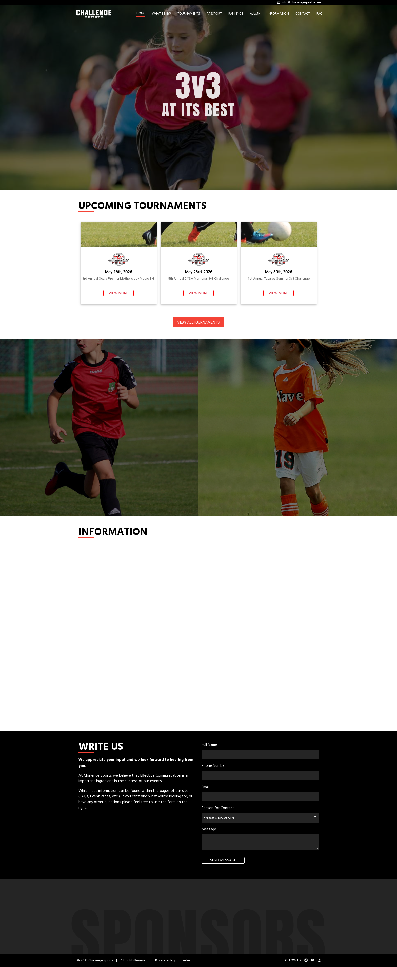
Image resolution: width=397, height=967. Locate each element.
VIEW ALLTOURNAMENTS (198, 322)
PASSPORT (214, 13)
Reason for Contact (218, 808)
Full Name (209, 745)
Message (209, 829)
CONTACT (302, 13)
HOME (140, 13)
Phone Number (214, 766)
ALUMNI (255, 13)
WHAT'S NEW (161, 13)
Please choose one (260, 818)
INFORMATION (278, 13)
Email (205, 787)
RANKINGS (235, 13)
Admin (187, 960)
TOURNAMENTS (188, 13)
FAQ (319, 13)
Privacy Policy (165, 960)
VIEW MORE (118, 293)
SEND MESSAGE (223, 860)
